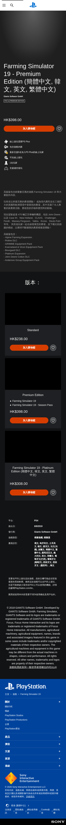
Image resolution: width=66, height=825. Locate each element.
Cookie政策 (45, 811)
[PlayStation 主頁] (33, 5)
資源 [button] (33, 758)
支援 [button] (33, 751)
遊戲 (15, 694)
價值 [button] (33, 744)
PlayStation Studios (14, 715)
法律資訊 (8, 811)
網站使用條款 (32, 811)
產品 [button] (33, 736)
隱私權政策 (19, 811)
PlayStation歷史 (12, 728)
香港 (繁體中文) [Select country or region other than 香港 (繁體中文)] (17, 805)
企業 (7, 724)
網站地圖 (56, 811)
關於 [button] (33, 702)
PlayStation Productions (16, 720)
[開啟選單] (4, 5)
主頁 (7, 694)
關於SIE (8, 706)
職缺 (7, 711)
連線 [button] (33, 765)
